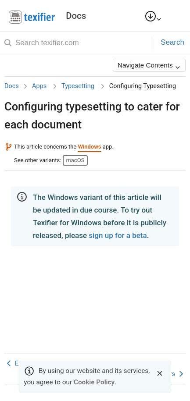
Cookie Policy (94, 382)
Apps (39, 86)
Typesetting (77, 86)
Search (172, 42)
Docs (11, 86)
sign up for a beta (118, 235)
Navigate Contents (149, 66)
